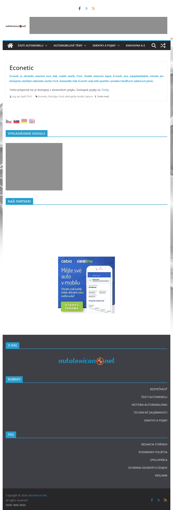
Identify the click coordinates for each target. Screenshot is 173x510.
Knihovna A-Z (135, 45)
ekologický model (74, 96)
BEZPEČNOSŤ (158, 389)
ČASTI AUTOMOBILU (154, 397)
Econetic (42, 96)
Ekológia (53, 96)
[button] (45, 45)
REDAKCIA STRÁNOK (154, 444)
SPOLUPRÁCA (158, 460)
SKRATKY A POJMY (155, 420)
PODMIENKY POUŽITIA (153, 452)
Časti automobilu (30, 45)
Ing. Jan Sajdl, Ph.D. (22, 96)
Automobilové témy (68, 45)
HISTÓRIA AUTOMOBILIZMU (149, 404)
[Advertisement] (98, 25)
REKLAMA (161, 475)
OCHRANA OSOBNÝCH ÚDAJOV (147, 467)
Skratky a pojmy (104, 45)
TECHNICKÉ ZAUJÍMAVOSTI (150, 412)
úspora (89, 96)
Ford (61, 96)
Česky (105, 90)
